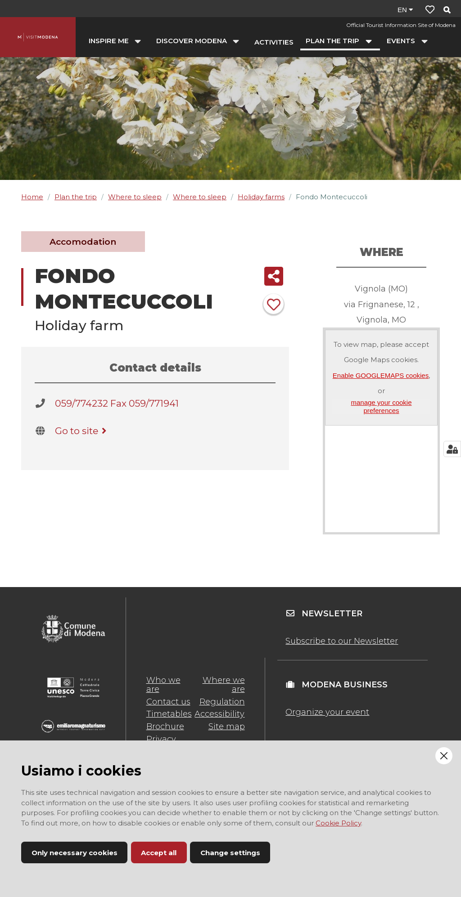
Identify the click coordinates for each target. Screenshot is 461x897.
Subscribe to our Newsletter (341, 641)
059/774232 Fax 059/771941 (117, 403)
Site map (226, 726)
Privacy (161, 739)
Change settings (230, 852)
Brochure (165, 726)
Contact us (168, 702)
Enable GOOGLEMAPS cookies (381, 375)
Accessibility (219, 714)
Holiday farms (261, 196)
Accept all (158, 852)
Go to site (82, 430)
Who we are (163, 684)
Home (32, 196)
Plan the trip (75, 196)
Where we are (224, 684)
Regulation (222, 702)
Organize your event (327, 712)
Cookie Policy (338, 823)
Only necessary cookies (75, 852)
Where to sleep (135, 196)
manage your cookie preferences (381, 406)
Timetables (169, 714)
